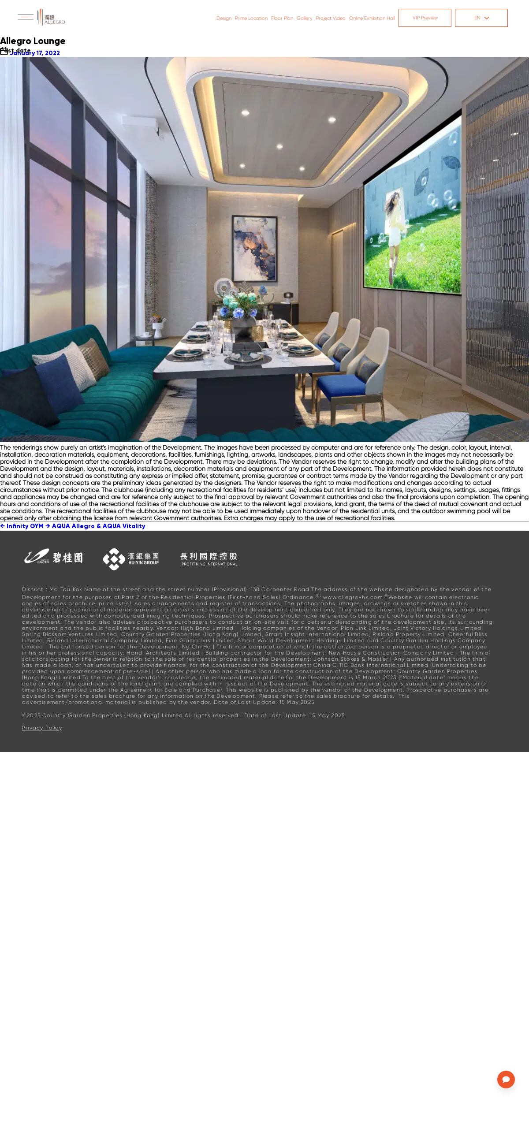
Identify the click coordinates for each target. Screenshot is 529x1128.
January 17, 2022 (35, 53)
